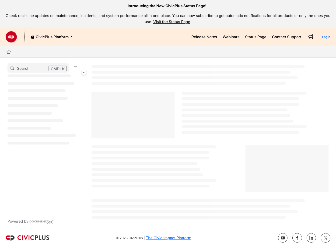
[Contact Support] (286, 37)
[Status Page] (255, 37)
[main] (210, 142)
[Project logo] (11, 36)
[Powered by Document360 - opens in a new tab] (31, 221)
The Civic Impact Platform (168, 238)
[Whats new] (311, 37)
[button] (38, 68)
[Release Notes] (204, 37)
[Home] (9, 52)
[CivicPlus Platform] (51, 36)
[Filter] (75, 68)
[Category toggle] (84, 72)
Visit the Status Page (171, 21)
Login (326, 37)
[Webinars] (231, 37)
